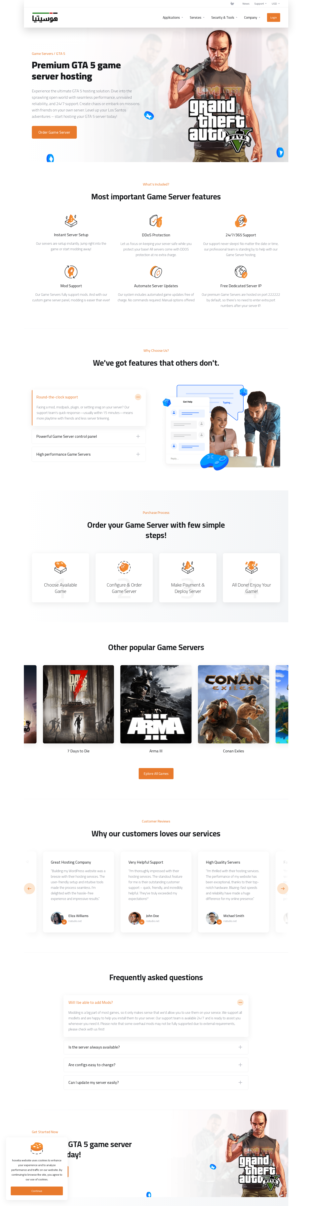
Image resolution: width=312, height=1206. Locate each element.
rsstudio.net (75, 921)
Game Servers (42, 53)
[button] (282, 888)
